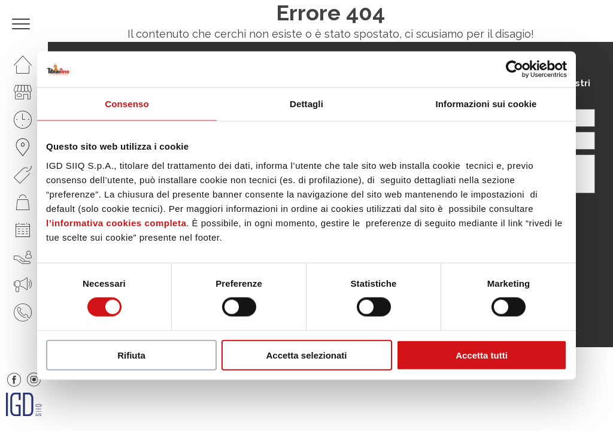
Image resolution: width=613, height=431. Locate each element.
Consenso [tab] (126, 104)
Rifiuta (131, 355)
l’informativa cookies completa (116, 222)
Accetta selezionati (306, 355)
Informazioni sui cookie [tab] (486, 104)
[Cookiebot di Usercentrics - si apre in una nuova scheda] (514, 69)
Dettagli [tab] (306, 104)
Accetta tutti (482, 355)
